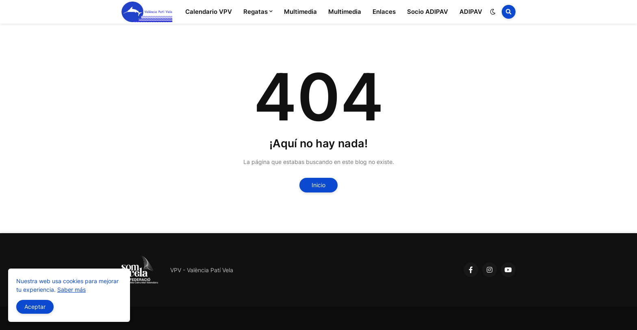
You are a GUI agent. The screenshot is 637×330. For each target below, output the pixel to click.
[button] (493, 12)
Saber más (71, 289)
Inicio (318, 184)
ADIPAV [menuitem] (470, 11)
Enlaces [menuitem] (384, 11)
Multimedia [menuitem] (300, 11)
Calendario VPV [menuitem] (208, 11)
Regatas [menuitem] (255, 11)
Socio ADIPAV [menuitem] (427, 11)
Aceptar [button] (35, 306)
